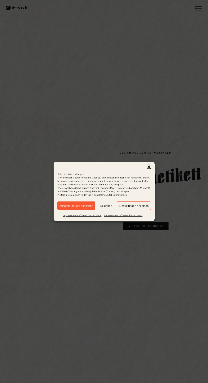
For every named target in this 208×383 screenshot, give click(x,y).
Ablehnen (106, 205)
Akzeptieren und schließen (76, 205)
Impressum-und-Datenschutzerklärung (82, 215)
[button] (149, 167)
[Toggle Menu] (198, 8)
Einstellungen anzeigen (133, 205)
